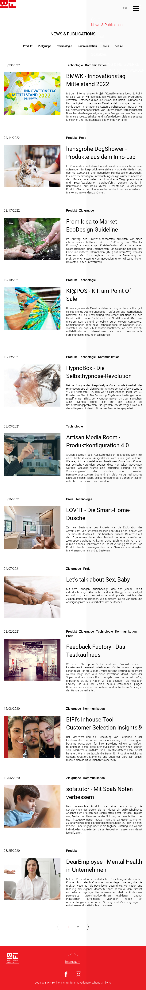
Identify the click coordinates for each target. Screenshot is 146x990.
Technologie (64, 46)
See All (119, 46)
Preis (106, 46)
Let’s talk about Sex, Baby (98, 579)
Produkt (28, 46)
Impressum (72, 962)
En (125, 8)
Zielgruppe (44, 46)
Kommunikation (87, 46)
